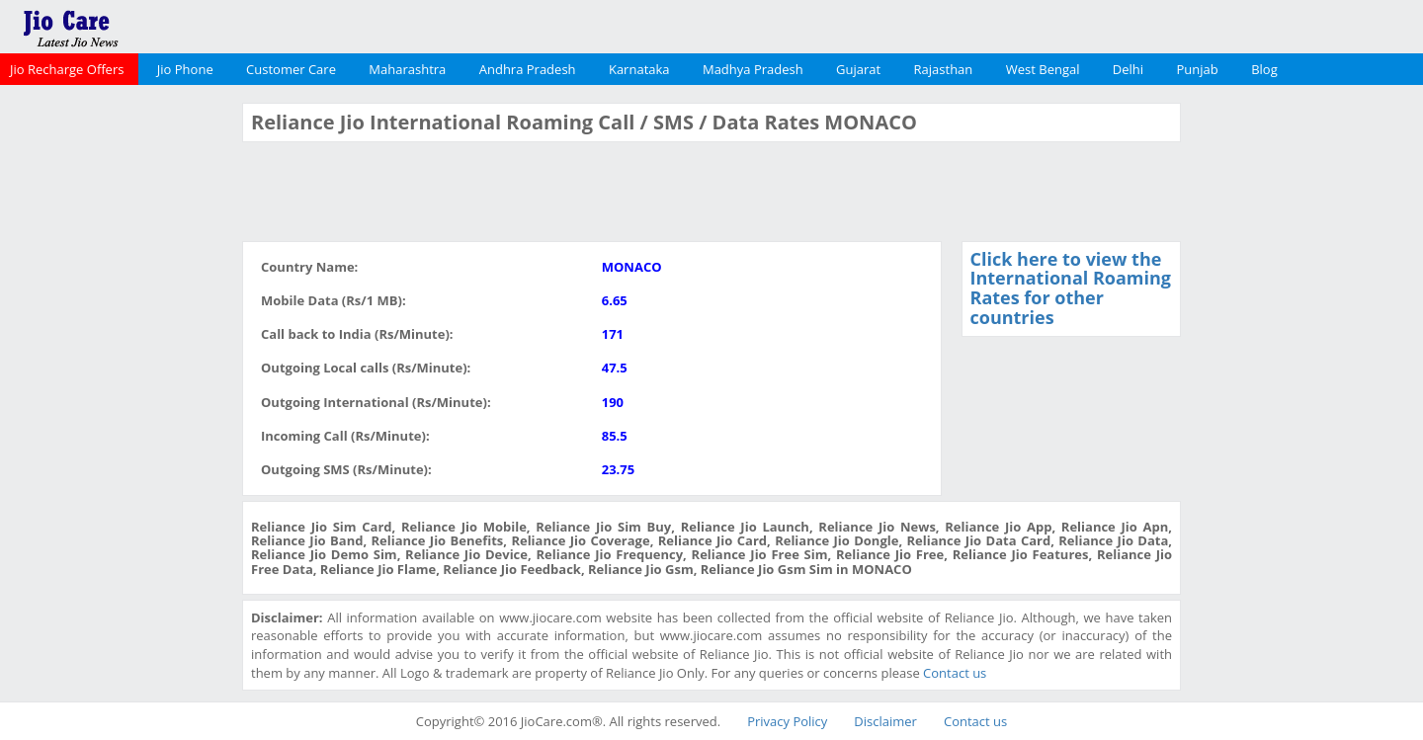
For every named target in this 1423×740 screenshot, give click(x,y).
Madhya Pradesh (753, 69)
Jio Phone (185, 69)
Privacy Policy (787, 721)
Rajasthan (943, 69)
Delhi (1128, 69)
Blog (1264, 69)
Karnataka (639, 69)
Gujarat (858, 69)
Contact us (954, 673)
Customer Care (291, 69)
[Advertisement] (119, 399)
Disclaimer (885, 721)
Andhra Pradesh (527, 69)
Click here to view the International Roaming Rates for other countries (1071, 288)
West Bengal (1043, 69)
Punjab (1197, 69)
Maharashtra (407, 69)
